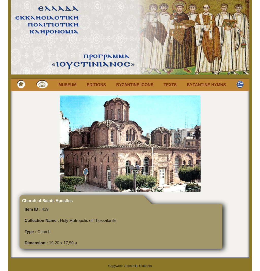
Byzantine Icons (134, 85)
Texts (170, 85)
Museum (67, 85)
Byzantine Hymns (206, 85)
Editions (96, 85)
